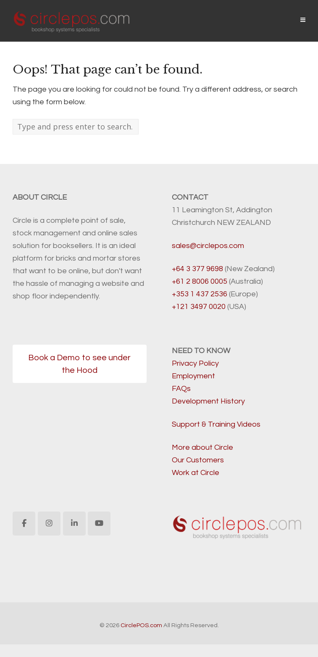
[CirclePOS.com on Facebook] (24, 524)
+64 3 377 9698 (197, 269)
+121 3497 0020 (199, 307)
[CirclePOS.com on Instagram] (49, 524)
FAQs (181, 389)
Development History (208, 401)
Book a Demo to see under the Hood (79, 364)
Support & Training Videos (216, 424)
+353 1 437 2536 (199, 294)
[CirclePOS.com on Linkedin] (74, 524)
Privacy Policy (195, 363)
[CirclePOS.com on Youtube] (99, 524)
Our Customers (198, 460)
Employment (193, 376)
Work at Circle (195, 473)
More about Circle (202, 447)
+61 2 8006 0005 (199, 281)
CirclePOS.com (141, 625)
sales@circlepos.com (208, 246)
